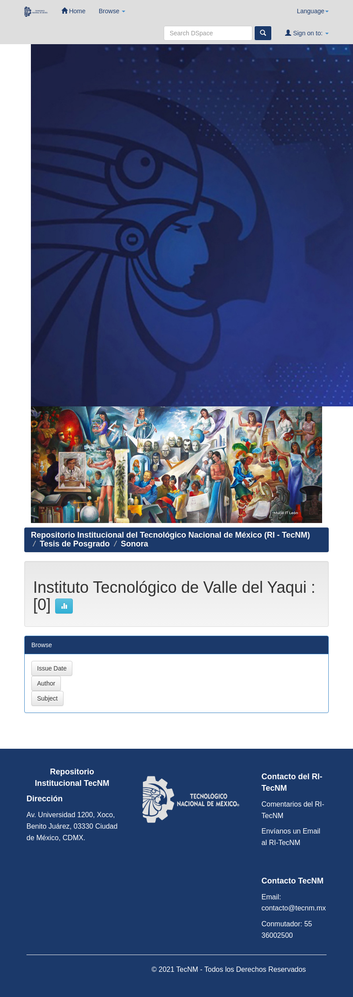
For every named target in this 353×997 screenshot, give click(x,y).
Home (73, 11)
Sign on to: (307, 33)
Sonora (134, 543)
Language (313, 11)
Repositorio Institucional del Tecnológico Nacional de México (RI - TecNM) (170, 535)
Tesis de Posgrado (75, 543)
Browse (112, 11)
